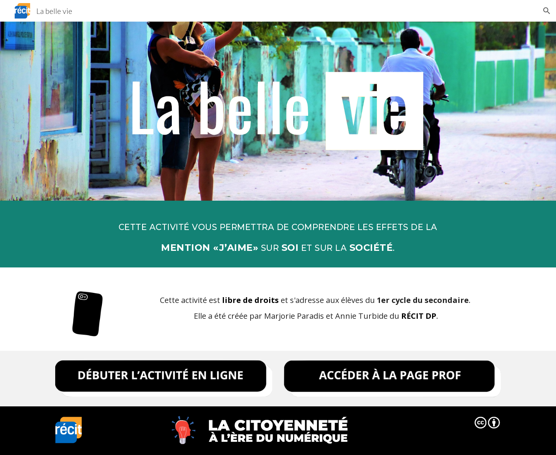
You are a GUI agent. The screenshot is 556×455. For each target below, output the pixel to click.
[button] (546, 11)
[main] (278, 234)
